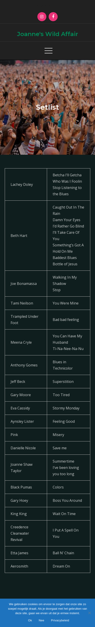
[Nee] (89, 613)
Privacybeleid (60, 620)
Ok (30, 620)
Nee (41, 620)
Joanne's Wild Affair (47, 34)
